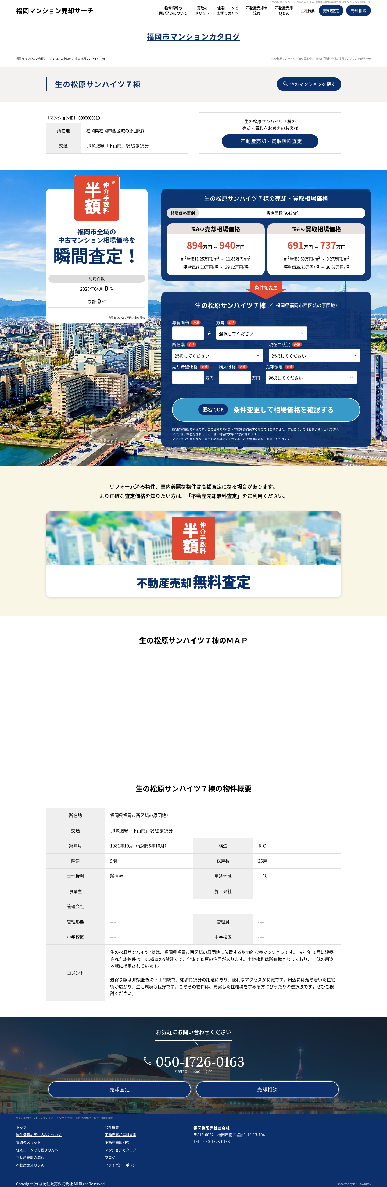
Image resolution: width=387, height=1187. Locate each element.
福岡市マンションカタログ (193, 36)
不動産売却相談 (117, 1139)
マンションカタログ (59, 58)
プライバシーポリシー (122, 1162)
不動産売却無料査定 (120, 1132)
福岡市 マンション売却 (30, 58)
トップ (21, 1124)
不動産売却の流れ (30, 1154)
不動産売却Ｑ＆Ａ (30, 1162)
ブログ (110, 1154)
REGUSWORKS (362, 1181)
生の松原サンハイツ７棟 (90, 58)
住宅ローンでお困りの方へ (37, 1147)
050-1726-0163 (200, 1059)
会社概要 (112, 1124)
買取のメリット (28, 1139)
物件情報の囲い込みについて (39, 1132)
